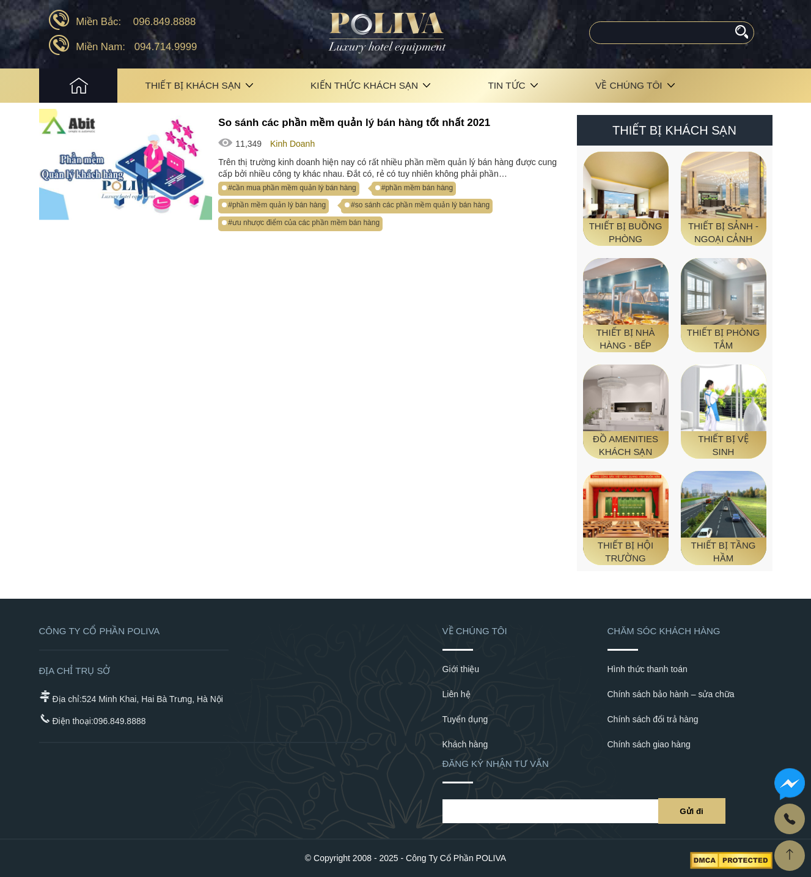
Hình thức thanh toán (647, 669)
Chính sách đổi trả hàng (653, 719)
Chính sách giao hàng (649, 744)
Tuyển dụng (465, 719)
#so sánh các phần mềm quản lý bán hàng (420, 205)
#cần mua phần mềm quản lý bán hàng (292, 187)
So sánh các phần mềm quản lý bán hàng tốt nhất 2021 (354, 122)
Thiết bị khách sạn (193, 85)
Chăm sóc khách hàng (664, 631)
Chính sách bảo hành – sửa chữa (671, 694)
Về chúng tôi (628, 85)
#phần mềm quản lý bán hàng (277, 205)
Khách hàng (465, 744)
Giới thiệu (461, 669)
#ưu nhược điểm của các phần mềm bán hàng (304, 222)
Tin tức (506, 85)
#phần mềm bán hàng (417, 187)
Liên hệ (456, 694)
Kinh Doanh (292, 144)
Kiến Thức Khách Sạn (364, 85)
